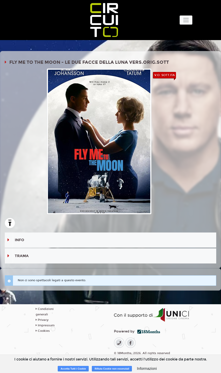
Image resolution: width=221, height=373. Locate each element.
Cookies (43, 331)
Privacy (42, 320)
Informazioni (147, 368)
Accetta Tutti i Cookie (73, 368)
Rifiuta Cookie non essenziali (112, 368)
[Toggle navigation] (186, 20)
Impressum (45, 325)
